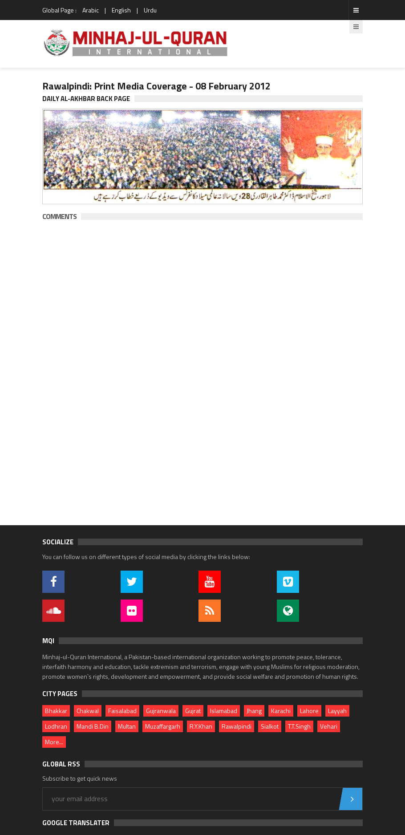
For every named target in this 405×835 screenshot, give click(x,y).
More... (54, 741)
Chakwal (88, 710)
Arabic (90, 10)
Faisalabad (122, 710)
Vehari (328, 726)
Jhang (254, 710)
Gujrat (193, 710)
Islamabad (223, 710)
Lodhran (56, 726)
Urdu (150, 10)
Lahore (309, 710)
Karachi (281, 710)
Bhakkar (56, 710)
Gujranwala (161, 710)
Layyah (337, 710)
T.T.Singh (299, 726)
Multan (127, 726)
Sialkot (270, 726)
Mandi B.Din (93, 726)
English (121, 10)
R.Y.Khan (201, 726)
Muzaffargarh (162, 726)
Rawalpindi (236, 726)
